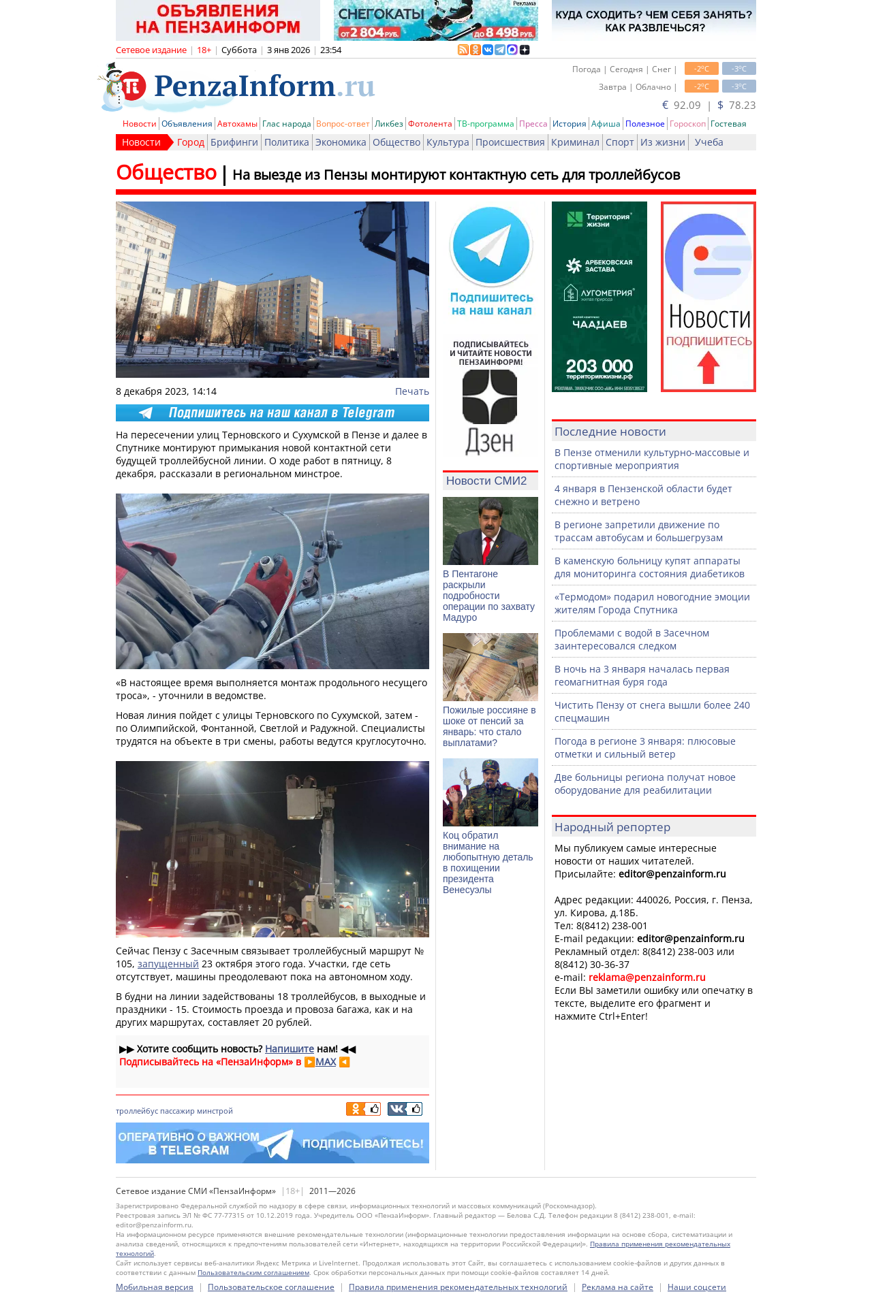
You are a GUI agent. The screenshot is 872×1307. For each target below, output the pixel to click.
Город (190, 141)
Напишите (289, 1048)
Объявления (187, 123)
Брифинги (234, 141)
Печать (412, 391)
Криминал (575, 141)
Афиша (606, 123)
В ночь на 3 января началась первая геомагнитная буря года (642, 675)
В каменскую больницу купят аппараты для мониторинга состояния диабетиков (650, 567)
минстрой (215, 1111)
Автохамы (237, 123)
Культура (447, 141)
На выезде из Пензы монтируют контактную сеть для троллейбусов (456, 174)
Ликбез (389, 123)
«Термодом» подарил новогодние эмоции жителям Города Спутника (652, 603)
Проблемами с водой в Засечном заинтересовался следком (632, 639)
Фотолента (430, 123)
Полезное (645, 123)
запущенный (168, 963)
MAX (325, 1061)
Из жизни (662, 141)
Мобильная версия (154, 1287)
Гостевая (729, 123)
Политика (286, 141)
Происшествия (510, 141)
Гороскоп (688, 123)
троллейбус (137, 1111)
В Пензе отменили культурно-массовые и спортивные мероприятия (652, 459)
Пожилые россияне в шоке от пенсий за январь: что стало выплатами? (489, 726)
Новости (140, 123)
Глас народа (286, 123)
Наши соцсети (697, 1287)
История (569, 123)
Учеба (709, 141)
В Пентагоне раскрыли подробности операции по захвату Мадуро (489, 595)
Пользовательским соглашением (253, 1272)
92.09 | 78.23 (709, 105)
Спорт (620, 141)
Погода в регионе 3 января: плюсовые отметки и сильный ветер (645, 747)
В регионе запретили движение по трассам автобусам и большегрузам (639, 531)
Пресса (533, 123)
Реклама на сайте (617, 1287)
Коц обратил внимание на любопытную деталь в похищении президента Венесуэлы (488, 862)
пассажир (177, 1111)
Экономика (341, 141)
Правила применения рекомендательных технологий (458, 1287)
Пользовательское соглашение (271, 1287)
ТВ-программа (485, 123)
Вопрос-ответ (343, 123)
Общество (396, 141)
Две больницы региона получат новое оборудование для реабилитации (645, 783)
